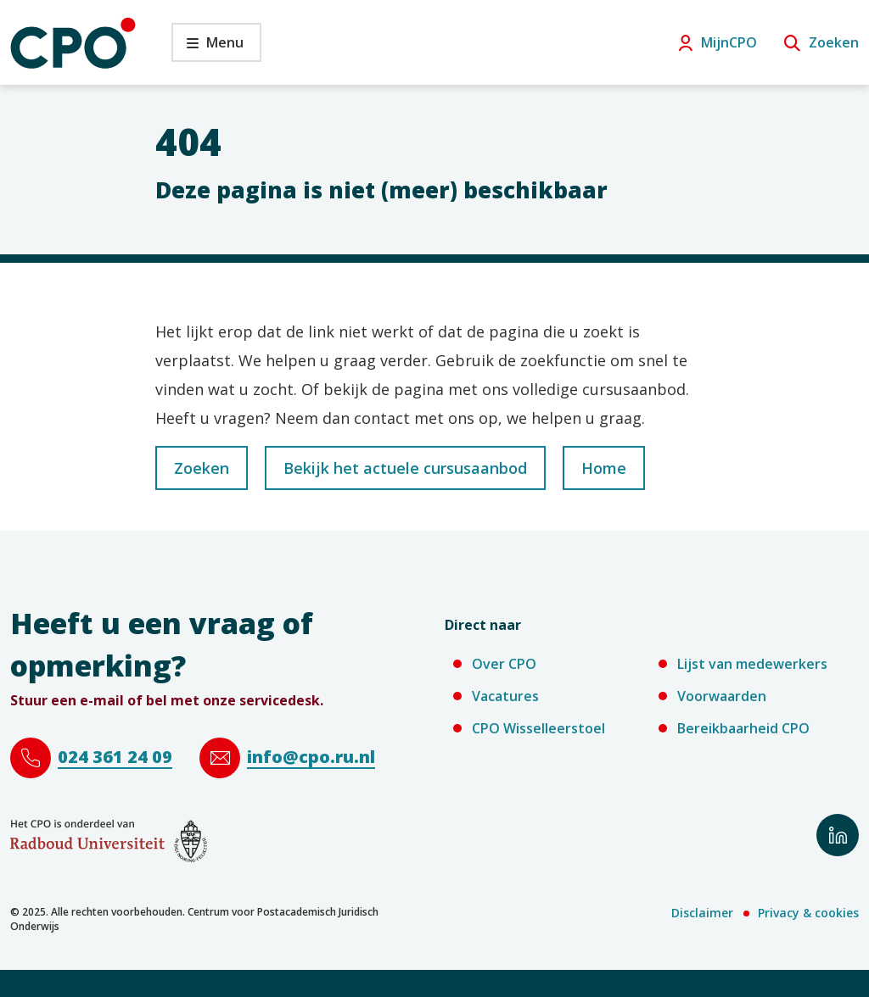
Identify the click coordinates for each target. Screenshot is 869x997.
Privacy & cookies (808, 913)
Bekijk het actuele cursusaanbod (405, 468)
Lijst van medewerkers (752, 663)
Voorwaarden (721, 696)
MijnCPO (729, 42)
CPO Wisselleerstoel (538, 728)
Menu (207, 47)
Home (603, 468)
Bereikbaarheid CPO (743, 728)
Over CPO (504, 663)
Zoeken (834, 42)
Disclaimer (702, 913)
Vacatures (505, 696)
